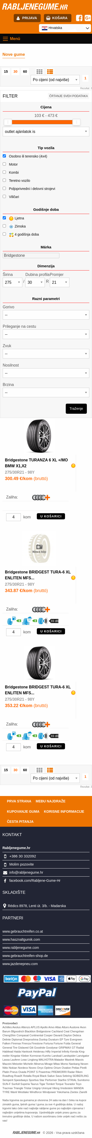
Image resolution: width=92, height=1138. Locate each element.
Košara (59, 18)
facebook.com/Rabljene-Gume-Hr (35, 880)
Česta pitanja (20, 822)
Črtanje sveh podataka (68, 96)
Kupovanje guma (23, 811)
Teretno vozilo (19, 181)
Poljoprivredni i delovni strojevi (32, 189)
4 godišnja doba (21, 234)
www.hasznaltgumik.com (21, 939)
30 (15, 71)
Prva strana (19, 801)
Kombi (14, 172)
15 (6, 71)
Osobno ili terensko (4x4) (28, 156)
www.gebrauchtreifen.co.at (22, 931)
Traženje (76, 409)
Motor (13, 164)
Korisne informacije (64, 811)
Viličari (14, 197)
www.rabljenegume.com (20, 948)
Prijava (29, 18)
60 (25, 71)
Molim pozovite (21, 864)
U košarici (51, 516)
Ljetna (13, 218)
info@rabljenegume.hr (26, 872)
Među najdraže (51, 801)
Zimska (14, 226)
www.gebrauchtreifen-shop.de (25, 956)
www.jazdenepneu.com (20, 964)
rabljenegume (34, 6)
